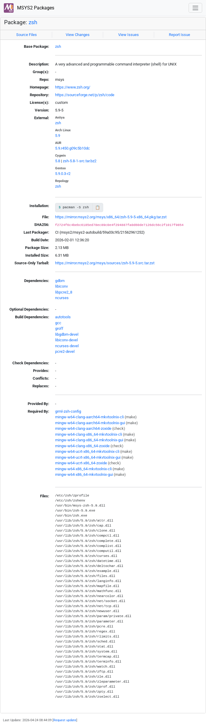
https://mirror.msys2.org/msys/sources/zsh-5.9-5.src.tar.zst (104, 263)
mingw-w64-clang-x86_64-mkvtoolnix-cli (88, 434)
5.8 (57, 161)
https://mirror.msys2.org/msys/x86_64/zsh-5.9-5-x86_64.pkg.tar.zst (111, 217)
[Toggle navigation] (195, 8)
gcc (58, 323)
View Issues (128, 34)
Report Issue (179, 34)
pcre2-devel (65, 351)
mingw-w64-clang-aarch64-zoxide (83, 428)
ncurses (62, 298)
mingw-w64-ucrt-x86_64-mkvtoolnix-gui (88, 457)
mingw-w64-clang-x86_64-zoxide (82, 446)
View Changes (78, 34)
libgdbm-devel (66, 334)
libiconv (61, 286)
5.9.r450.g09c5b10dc (72, 148)
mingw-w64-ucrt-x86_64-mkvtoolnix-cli (87, 451)
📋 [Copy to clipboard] (97, 207)
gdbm (60, 280)
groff (59, 328)
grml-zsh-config (68, 411)
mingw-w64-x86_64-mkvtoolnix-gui (84, 474)
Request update (64, 720)
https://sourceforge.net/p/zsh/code (84, 95)
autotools (63, 317)
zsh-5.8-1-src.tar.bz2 (79, 161)
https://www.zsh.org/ (72, 87)
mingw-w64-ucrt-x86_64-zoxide (81, 463)
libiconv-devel (66, 340)
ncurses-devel (67, 346)
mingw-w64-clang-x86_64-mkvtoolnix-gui (89, 440)
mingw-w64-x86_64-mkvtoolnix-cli (83, 469)
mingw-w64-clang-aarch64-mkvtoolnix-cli (89, 417)
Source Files (26, 34)
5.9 (57, 135)
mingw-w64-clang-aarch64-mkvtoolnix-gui (90, 423)
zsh (33, 22)
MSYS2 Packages (29, 8)
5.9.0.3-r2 (62, 173)
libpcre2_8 (63, 292)
